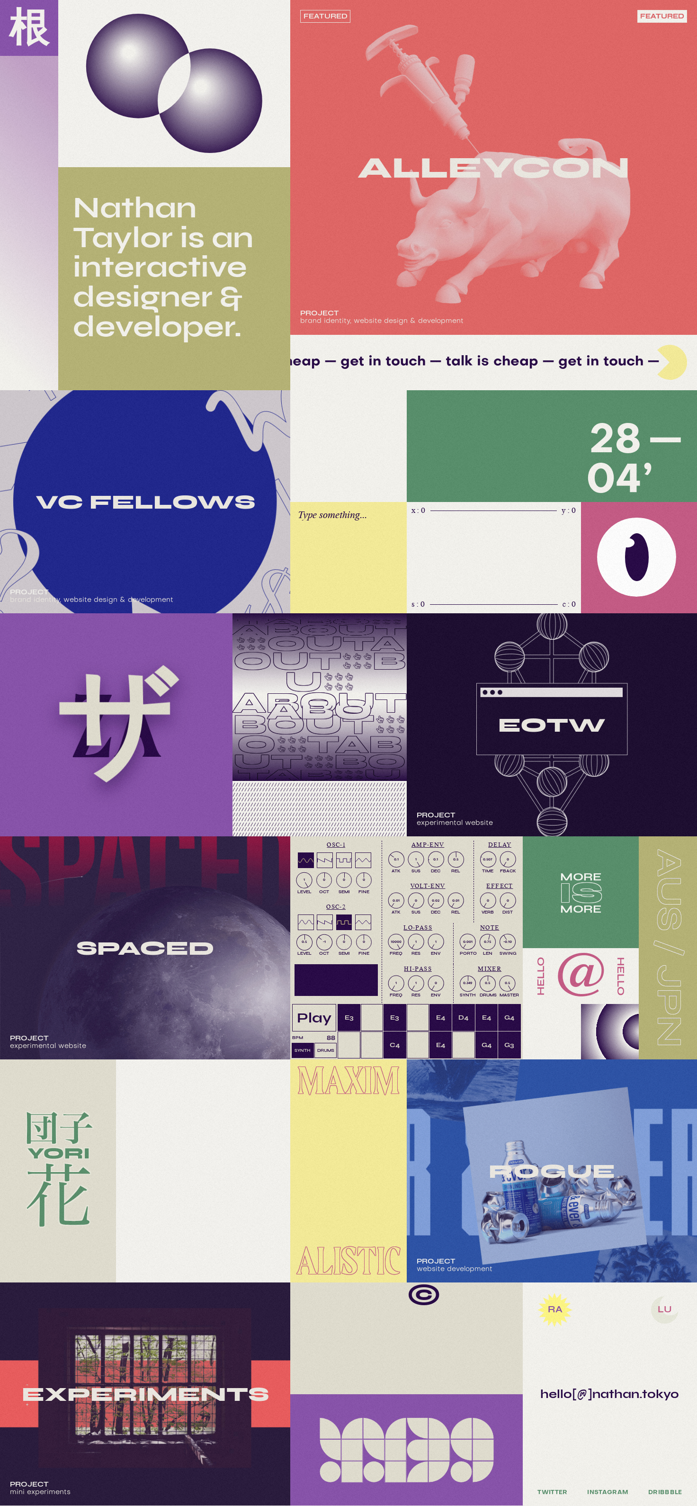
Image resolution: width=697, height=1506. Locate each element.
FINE (363, 892)
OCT (324, 892)
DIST (507, 912)
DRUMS (488, 995)
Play (314, 1017)
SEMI (344, 892)
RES (415, 953)
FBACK (508, 871)
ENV (435, 953)
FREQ (396, 953)
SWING (508, 953)
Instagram (607, 1493)
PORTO (468, 953)
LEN (487, 953)
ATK (396, 871)
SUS (415, 871)
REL (455, 871)
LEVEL (304, 892)
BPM (297, 1038)
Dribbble (665, 1493)
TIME (487, 871)
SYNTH (468, 995)
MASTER (508, 995)
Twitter (552, 1493)
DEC (435, 871)
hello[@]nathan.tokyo (609, 1394)
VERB (488, 912)
